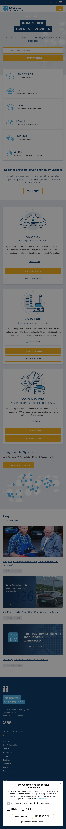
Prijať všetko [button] (21, 816)
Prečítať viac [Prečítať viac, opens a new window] (43, 799)
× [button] (60, 784)
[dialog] (33, 803)
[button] (33, 822)
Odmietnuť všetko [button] (43, 816)
